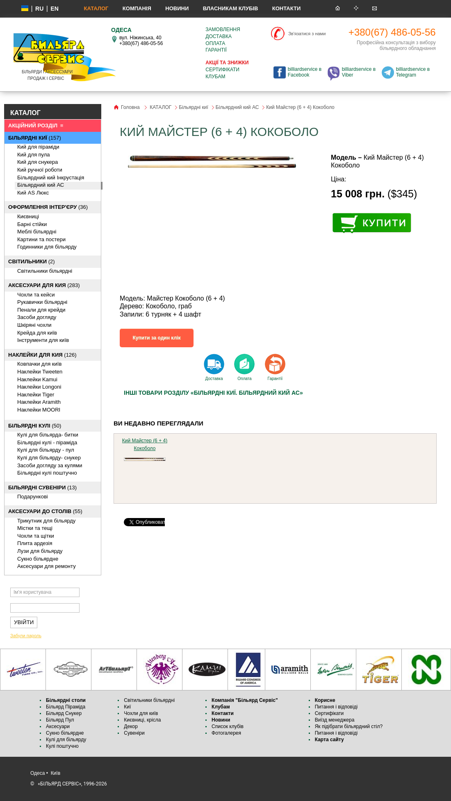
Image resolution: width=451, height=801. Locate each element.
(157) (34, 138)
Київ (55, 773)
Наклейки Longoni (39, 387)
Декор (131, 726)
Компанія (137, 8)
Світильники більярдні (44, 271)
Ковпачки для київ (39, 364)
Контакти (286, 8)
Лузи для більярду (40, 551)
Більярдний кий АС (40, 185)
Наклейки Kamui (37, 379)
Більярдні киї (193, 107)
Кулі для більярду (66, 739)
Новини (177, 8)
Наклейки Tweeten (39, 372)
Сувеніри (134, 733)
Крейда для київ (37, 333)
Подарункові (32, 496)
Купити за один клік (157, 338)
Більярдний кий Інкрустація (50, 177)
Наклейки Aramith (39, 402)
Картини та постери (41, 239)
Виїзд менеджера (335, 720)
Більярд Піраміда (65, 707)
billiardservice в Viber (359, 72)
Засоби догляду (36, 317)
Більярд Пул (60, 720)
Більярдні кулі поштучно (47, 473)
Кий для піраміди (38, 147)
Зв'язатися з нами (307, 33)
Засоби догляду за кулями (49, 465)
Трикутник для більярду (46, 521)
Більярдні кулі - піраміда (47, 442)
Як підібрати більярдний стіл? (349, 726)
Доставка (218, 36)
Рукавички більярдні (42, 302)
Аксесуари (58, 726)
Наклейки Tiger (35, 394)
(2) (31, 261)
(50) (34, 426)
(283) (44, 285)
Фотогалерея (226, 733)
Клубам (215, 76)
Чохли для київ (141, 713)
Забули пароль (25, 635)
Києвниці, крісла (142, 720)
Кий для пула (33, 155)
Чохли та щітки (35, 536)
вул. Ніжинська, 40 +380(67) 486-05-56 (141, 40)
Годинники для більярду (47, 247)
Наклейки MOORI (38, 410)
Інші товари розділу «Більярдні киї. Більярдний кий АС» (213, 392)
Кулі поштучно (62, 746)
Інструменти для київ (43, 340)
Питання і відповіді (336, 707)
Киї (127, 707)
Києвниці (28, 216)
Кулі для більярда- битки (47, 435)
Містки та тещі (34, 528)
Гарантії (216, 50)
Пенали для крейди (41, 310)
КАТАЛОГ (96, 8)
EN (54, 8)
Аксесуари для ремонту (46, 566)
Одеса (37, 773)
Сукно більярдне (65, 733)
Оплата (215, 43)
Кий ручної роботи (39, 170)
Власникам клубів (230, 8)
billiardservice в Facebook (304, 72)
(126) (42, 355)
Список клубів (228, 726)
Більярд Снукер (64, 713)
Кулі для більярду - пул (45, 450)
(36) (48, 207)
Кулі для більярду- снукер (49, 458)
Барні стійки (32, 224)
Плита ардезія (34, 543)
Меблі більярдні (36, 232)
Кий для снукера (37, 162)
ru (39, 8)
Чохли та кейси (36, 295)
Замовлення (222, 29)
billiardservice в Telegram (413, 72)
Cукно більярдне (37, 559)
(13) (42, 487)
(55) (45, 511)
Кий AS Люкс (33, 193)
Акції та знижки (226, 63)
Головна (130, 107)
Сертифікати (222, 69)
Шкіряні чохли (34, 325)
